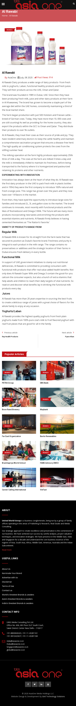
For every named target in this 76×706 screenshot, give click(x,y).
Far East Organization (11, 436)
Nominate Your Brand (12, 573)
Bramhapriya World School (14, 463)
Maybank (44, 409)
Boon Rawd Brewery (10, 409)
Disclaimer (7, 582)
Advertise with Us (10, 577)
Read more (7, 550)
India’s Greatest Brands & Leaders (17, 603)
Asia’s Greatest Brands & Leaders (17, 599)
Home (5, 15)
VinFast (43, 490)
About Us (6, 569)
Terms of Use (8, 586)
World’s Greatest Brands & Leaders (18, 594)
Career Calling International (14, 490)
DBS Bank (44, 383)
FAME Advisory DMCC (49, 463)
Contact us (7, 590)
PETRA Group (8, 383)
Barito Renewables (48, 436)
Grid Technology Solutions (53, 696)
